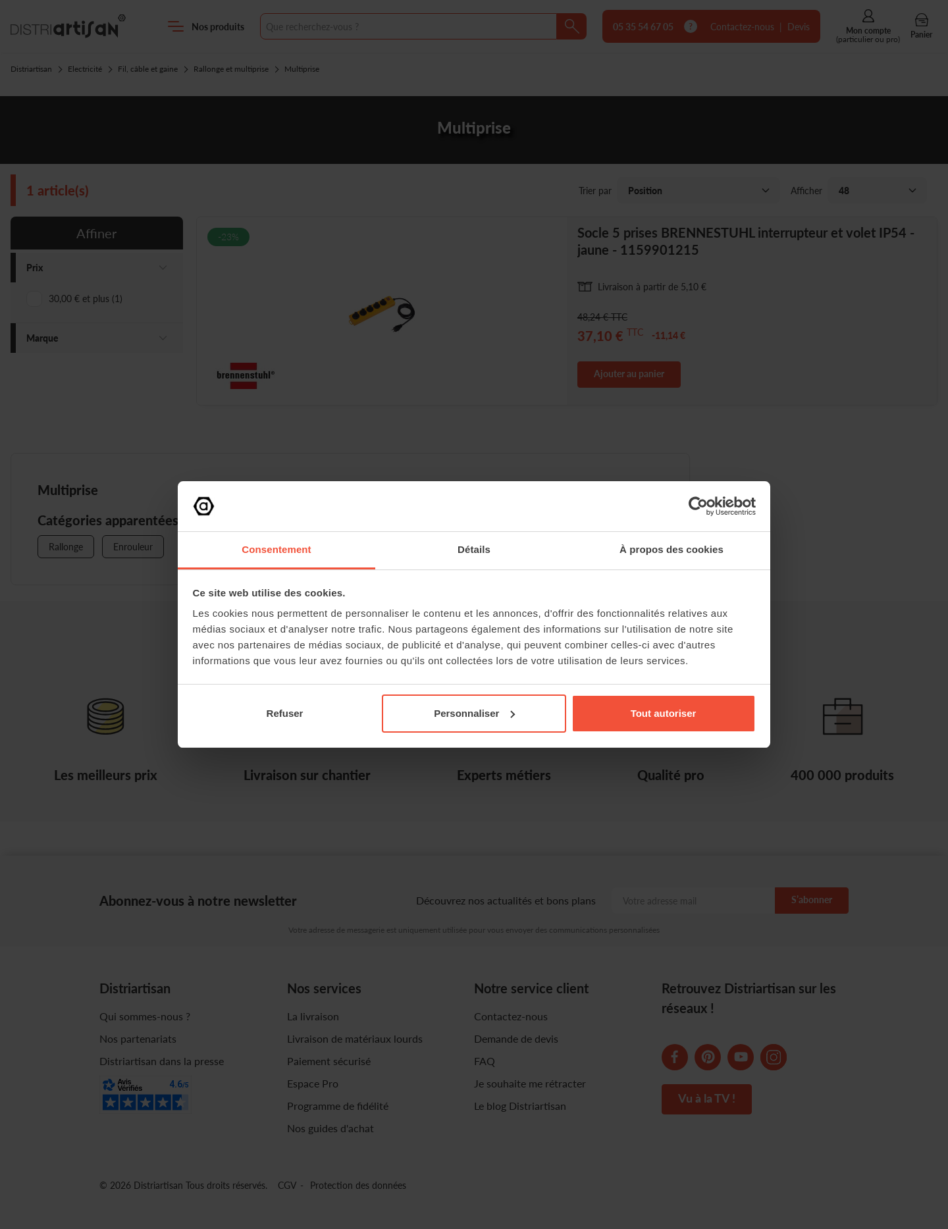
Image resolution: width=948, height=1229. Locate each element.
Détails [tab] (474, 549)
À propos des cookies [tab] (671, 549)
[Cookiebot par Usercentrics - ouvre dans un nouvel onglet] (698, 506)
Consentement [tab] (276, 549)
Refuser (285, 713)
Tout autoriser (664, 713)
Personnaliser (474, 713)
